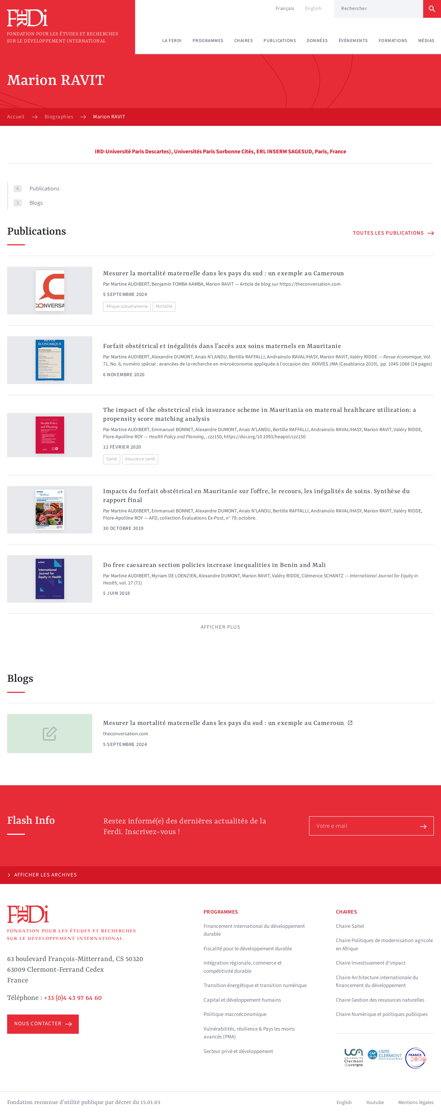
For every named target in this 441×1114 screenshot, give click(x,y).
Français (285, 8)
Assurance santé (140, 459)
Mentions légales (416, 1102)
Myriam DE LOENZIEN (174, 575)
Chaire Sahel (350, 926)
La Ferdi (172, 40)
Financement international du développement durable (254, 930)
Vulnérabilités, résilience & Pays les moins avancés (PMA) (249, 1033)
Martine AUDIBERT (130, 284)
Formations (393, 40)
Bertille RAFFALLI (247, 357)
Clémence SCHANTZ (323, 575)
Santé (111, 459)
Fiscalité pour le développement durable (248, 948)
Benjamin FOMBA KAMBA (178, 284)
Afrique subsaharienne (127, 306)
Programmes (208, 40)
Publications (279, 40)
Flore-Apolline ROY (123, 436)
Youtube (375, 1102)
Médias (426, 40)
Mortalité (164, 306)
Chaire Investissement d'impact (370, 963)
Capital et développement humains (242, 1000)
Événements (353, 40)
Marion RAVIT (220, 284)
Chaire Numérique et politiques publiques (381, 1014)
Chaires (243, 40)
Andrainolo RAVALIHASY (292, 357)
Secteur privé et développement (238, 1051)
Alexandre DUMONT (172, 357)
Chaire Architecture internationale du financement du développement (377, 982)
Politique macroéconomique (235, 1014)
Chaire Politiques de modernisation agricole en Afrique (384, 944)
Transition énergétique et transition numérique (255, 985)
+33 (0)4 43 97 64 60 (73, 998)
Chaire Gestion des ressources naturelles (380, 1000)
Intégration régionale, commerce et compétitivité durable (243, 967)
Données (317, 40)
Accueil (16, 117)
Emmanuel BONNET (172, 429)
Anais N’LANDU (211, 357)
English (313, 8)
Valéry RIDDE (363, 357)
